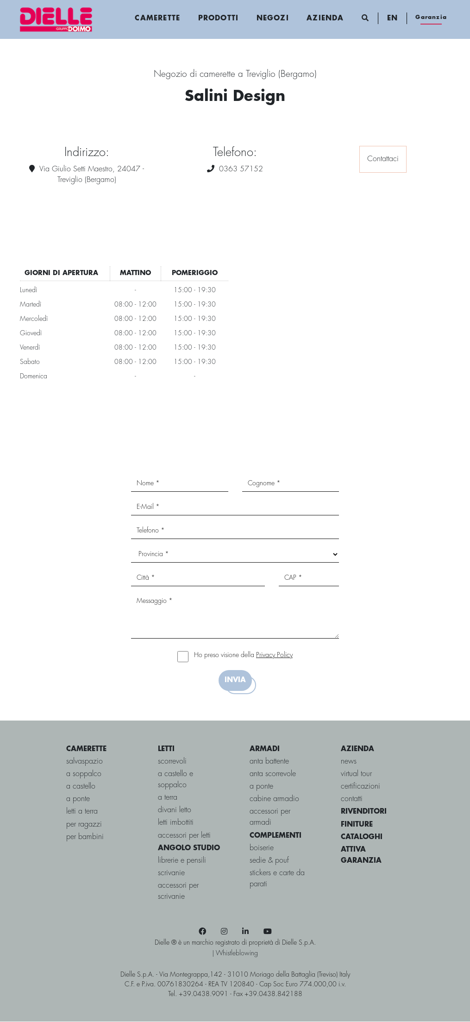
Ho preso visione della (243, 655)
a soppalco (83, 774)
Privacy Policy (274, 655)
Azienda (325, 18)
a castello (80, 787)
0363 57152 (241, 169)
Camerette (157, 18)
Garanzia (431, 17)
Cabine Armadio (274, 799)
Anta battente (269, 761)
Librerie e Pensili (182, 861)
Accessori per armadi (270, 817)
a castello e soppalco (175, 780)
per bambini (85, 837)
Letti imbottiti (176, 823)
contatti (352, 799)
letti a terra (82, 812)
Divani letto (174, 811)
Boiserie (262, 848)
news (349, 761)
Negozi (272, 18)
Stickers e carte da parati (277, 879)
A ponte (261, 787)
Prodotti (218, 18)
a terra (167, 798)
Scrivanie (171, 874)
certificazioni (360, 787)
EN (392, 18)
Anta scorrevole (273, 774)
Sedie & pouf (269, 861)
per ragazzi (84, 824)
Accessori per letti (184, 836)
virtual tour (356, 774)
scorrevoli (172, 761)
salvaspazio (84, 761)
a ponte (78, 799)
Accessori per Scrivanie (178, 891)
